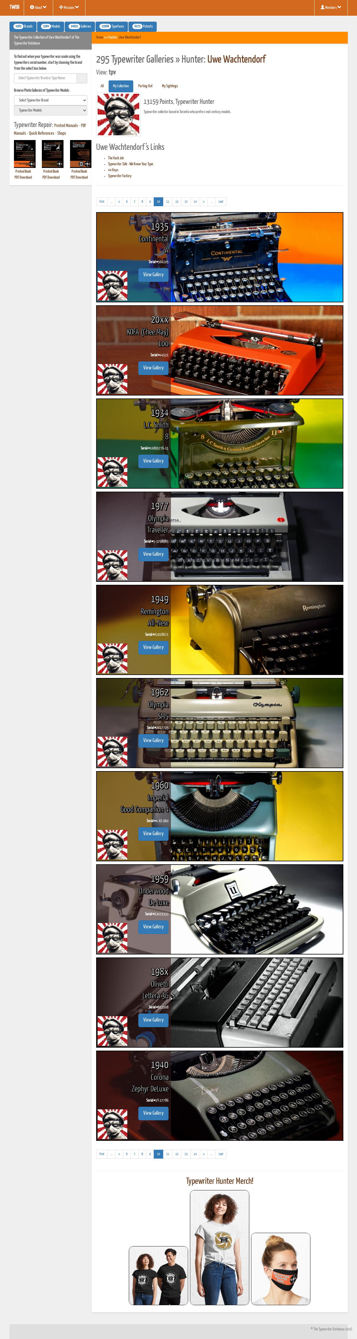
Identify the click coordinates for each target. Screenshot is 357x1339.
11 (167, 201)
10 (160, 201)
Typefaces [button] (111, 26)
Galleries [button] (80, 26)
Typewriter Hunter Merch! (219, 1181)
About (38, 7)
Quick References (41, 133)
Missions (69, 7)
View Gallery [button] (153, 274)
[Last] (220, 201)
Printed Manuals (66, 126)
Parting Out (145, 86)
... (112, 202)
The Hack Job (116, 158)
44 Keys (113, 170)
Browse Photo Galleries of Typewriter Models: (42, 91)
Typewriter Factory (119, 176)
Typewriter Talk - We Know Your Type (130, 164)
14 (195, 201)
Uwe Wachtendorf (130, 37)
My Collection (121, 86)
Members (331, 7)
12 (176, 201)
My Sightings (170, 86)
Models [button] (50, 26)
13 (186, 201)
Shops (61, 133)
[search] (51, 100)
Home (99, 37)
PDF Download (23, 178)
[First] (101, 201)
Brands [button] (23, 26)
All (102, 86)
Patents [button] (142, 26)
